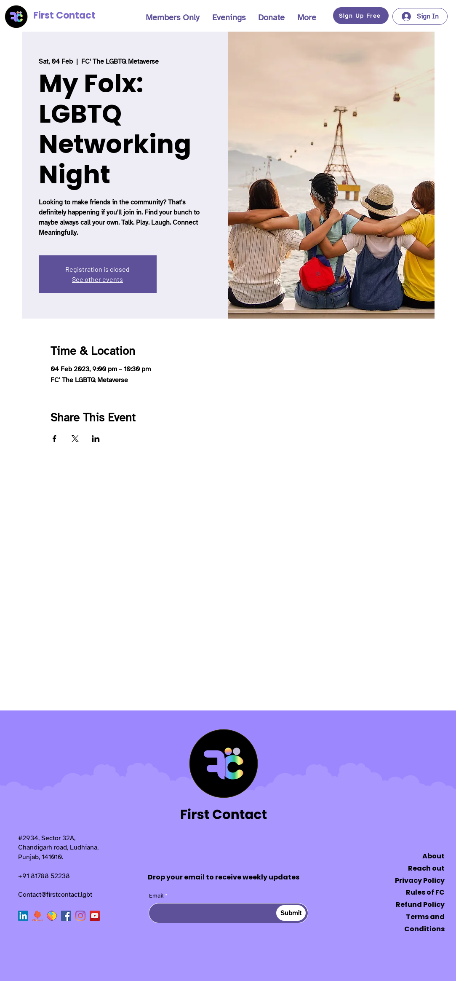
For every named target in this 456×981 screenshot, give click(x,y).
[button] (172, 17)
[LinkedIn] (23, 916)
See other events (97, 279)
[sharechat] (52, 916)
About (433, 856)
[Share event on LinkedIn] (96, 438)
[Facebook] (66, 916)
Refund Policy (420, 904)
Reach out (426, 868)
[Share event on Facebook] (55, 438)
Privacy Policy (420, 880)
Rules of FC (425, 892)
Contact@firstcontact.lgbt (55, 894)
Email (156, 896)
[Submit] (291, 913)
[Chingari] (37, 916)
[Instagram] (80, 916)
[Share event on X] (75, 438)
